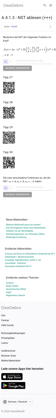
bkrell (14, 26)
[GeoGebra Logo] (13, 5)
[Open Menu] (50, 5)
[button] (17, 68)
